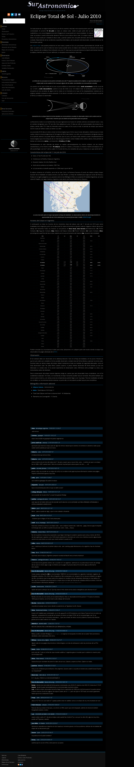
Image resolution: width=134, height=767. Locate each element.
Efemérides (5, 759)
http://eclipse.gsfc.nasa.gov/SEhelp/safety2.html (67, 582)
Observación (5, 31)
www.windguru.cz (56, 634)
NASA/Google (87, 217)
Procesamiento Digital (8, 80)
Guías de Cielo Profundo (9, 63)
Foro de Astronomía (7, 98)
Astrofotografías (6, 74)
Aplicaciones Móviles (7, 114)
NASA (55, 352)
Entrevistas (5, 764)
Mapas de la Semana (8, 50)
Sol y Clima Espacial (7, 85)
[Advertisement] (14, 127)
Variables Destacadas (8, 68)
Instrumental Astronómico (9, 82)
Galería (4, 757)
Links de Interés (6, 90)
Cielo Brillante (5, 58)
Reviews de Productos (8, 34)
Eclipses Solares (38, 387)
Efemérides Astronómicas (9, 45)
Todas (3, 29)
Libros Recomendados (8, 87)
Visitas (3, 36)
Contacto (4, 95)
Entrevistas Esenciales (8, 111)
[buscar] (14, 21)
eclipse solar (36, 45)
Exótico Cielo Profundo (8, 60)
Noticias (4, 755)
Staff (3, 101)
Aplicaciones (21, 759)
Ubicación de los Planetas (9, 47)
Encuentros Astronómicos (9, 39)
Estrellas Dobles (6, 65)
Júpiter (3, 52)
